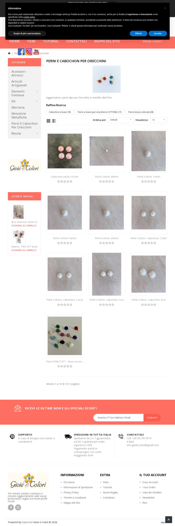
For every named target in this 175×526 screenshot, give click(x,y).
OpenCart (27, 522)
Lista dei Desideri (151, 492)
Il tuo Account (150, 482)
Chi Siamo (69, 482)
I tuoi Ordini (148, 487)
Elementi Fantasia (17, 93)
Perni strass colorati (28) (140, 112)
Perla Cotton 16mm (65, 238)
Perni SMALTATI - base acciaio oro (67, 361)
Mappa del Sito (72, 502)
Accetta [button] (157, 33)
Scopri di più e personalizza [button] (27, 33)
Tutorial (107, 487)
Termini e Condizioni (75, 497)
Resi (144, 502)
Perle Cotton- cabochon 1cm (107, 299)
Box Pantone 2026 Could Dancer (31, 222)
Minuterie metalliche (19, 115)
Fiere (106, 482)
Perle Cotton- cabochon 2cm (149, 299)
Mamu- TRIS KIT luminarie (27, 246)
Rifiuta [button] (138, 33)
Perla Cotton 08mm (106, 176)
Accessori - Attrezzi (19, 73)
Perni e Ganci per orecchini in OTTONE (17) (99, 112)
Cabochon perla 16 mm (65, 176)
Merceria (17, 107)
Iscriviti (152, 417)
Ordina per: (99, 120)
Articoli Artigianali (19, 83)
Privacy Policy (71, 492)
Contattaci (109, 497)
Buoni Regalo (110, 492)
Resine (16, 133)
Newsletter (148, 497)
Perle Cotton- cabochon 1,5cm (64, 299)
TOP (168, 519)
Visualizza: (141, 120)
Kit (13, 101)
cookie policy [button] (29, 17)
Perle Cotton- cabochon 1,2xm (148, 238)
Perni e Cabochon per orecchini (24, 125)
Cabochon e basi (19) (60, 112)
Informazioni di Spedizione (78, 487)
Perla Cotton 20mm (106, 238)
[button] (165, 8)
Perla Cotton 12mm (148, 176)
